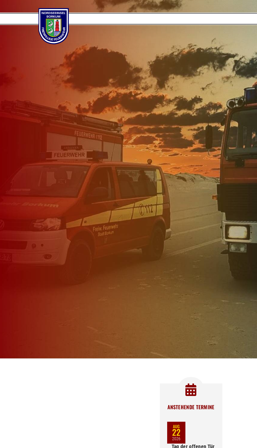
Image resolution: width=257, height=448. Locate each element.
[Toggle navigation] (212, 19)
